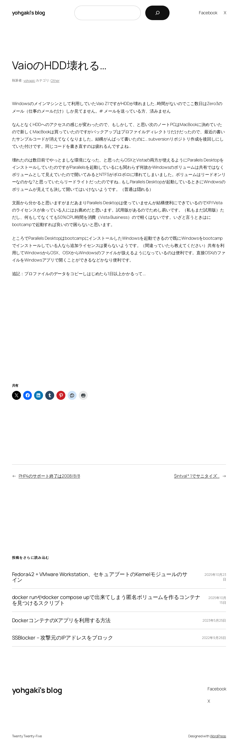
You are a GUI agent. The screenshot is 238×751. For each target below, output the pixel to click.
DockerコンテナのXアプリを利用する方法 (61, 620)
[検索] (157, 13)
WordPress (218, 736)
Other (55, 80)
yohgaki (29, 80)
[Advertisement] (119, 337)
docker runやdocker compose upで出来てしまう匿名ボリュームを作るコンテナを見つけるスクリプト (106, 600)
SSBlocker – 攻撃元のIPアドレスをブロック (62, 638)
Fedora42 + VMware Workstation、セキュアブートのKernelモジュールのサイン (99, 577)
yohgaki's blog (28, 12)
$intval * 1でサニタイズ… (196, 476)
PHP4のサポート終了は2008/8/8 (49, 476)
